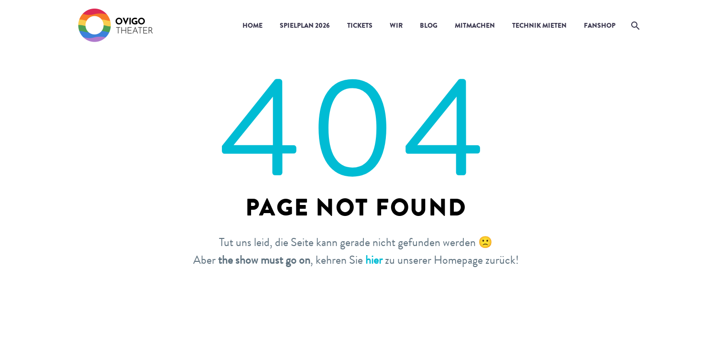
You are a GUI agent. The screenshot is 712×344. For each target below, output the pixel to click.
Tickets (359, 25)
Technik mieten (539, 25)
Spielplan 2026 (305, 25)
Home (252, 25)
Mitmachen (475, 25)
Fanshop (599, 25)
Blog (429, 25)
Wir (396, 25)
